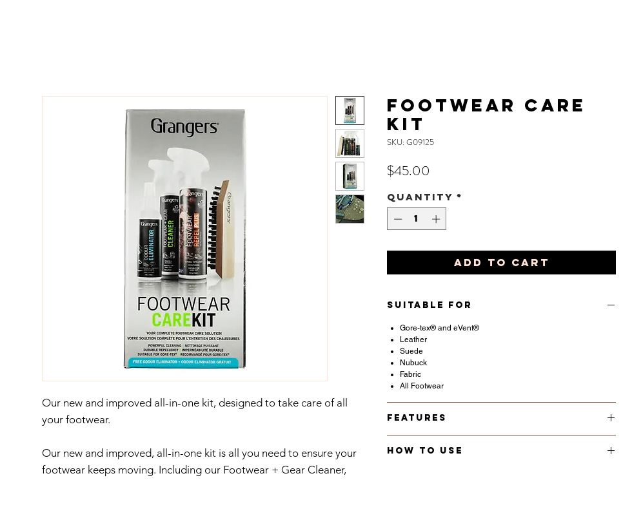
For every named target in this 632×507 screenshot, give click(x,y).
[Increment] (437, 219)
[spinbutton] (417, 219)
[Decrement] (396, 219)
